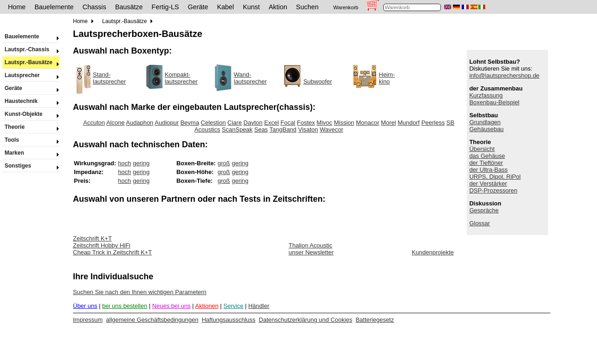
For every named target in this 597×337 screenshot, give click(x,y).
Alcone (115, 122)
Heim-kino (387, 78)
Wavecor (331, 129)
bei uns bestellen (124, 305)
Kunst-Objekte (31, 114)
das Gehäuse (487, 155)
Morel (388, 122)
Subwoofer (317, 81)
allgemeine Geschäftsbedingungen (152, 319)
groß (223, 163)
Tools (31, 140)
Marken (31, 153)
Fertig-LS (165, 7)
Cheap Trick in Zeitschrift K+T (112, 252)
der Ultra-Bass (488, 169)
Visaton (308, 129)
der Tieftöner (486, 162)
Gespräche (484, 210)
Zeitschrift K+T (92, 238)
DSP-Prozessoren (493, 190)
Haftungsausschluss (228, 319)
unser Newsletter (311, 252)
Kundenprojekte (433, 252)
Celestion (213, 122)
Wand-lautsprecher (250, 78)
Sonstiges (31, 165)
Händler (259, 305)
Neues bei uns (171, 305)
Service (233, 305)
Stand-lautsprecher (109, 78)
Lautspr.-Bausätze (31, 62)
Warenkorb (345, 7)
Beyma (190, 122)
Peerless (433, 122)
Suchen (307, 7)
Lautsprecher (31, 75)
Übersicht (481, 148)
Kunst (251, 7)
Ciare (235, 122)
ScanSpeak (237, 129)
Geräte (198, 7)
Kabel (225, 7)
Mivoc (324, 122)
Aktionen (207, 305)
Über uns (85, 305)
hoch (124, 163)
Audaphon (139, 122)
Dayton (252, 122)
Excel (271, 122)
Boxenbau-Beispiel (494, 102)
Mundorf (409, 122)
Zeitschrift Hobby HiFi (101, 245)
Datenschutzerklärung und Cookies (305, 319)
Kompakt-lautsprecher (181, 78)
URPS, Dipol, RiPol (494, 176)
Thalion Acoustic (310, 245)
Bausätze (129, 7)
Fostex (306, 122)
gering (141, 163)
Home (16, 7)
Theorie (31, 127)
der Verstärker (488, 183)
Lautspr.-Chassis (31, 49)
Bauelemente (54, 7)
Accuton (94, 122)
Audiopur (167, 122)
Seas (261, 129)
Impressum (88, 319)
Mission (344, 122)
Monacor (368, 122)
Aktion (278, 7)
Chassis (94, 7)
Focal (288, 122)
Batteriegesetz (375, 319)
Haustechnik (31, 101)
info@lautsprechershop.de (504, 75)
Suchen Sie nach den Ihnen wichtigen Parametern (139, 292)
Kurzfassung (485, 95)
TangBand (283, 129)
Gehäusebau (486, 129)
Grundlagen (485, 122)
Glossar (479, 223)
